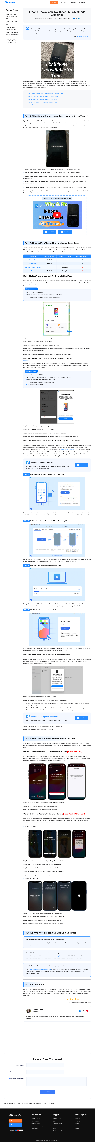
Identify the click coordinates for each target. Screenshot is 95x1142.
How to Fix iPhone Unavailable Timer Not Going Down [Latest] (11, 40)
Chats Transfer (35, 1128)
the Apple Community (82, 36)
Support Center (57, 1118)
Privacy (77, 1123)
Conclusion (33, 105)
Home (8, 1103)
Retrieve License (57, 1123)
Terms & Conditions (80, 1126)
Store (55, 2)
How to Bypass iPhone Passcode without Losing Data (12, 34)
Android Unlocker (35, 1123)
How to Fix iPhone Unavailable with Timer (42, 99)
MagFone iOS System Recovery (44, 717)
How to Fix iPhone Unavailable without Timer (43, 96)
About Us (77, 1118)
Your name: (19, 1065)
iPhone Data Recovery (37, 1126)
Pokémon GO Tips (58, 1131)
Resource (73, 2)
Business (77, 1128)
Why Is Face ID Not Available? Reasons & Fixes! (11, 16)
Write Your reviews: (16, 1078)
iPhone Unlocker (35, 1121)
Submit (47, 1092)
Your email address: (16, 1072)
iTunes (33, 271)
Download (82, 2)
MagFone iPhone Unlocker (32, 267)
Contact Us (78, 1121)
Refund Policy (56, 1126)
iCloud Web (33, 260)
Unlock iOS (67, 18)
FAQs (54, 1128)
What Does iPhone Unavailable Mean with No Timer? (46, 93)
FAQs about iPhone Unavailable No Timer (42, 102)
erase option (57, 956)
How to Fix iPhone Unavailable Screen (11, 28)
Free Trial (49, 232)
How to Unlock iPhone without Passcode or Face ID (11, 23)
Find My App (33, 263)
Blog (54, 1121)
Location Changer (35, 1118)
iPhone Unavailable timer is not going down (40, 969)
